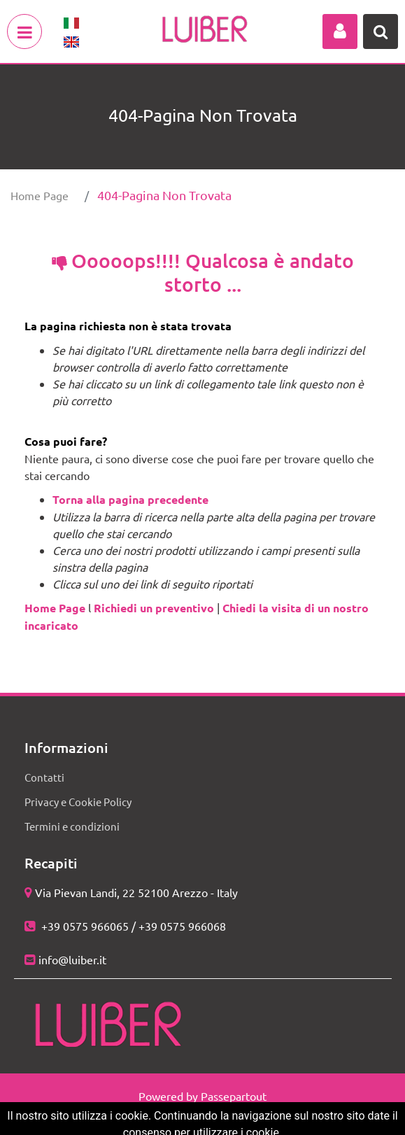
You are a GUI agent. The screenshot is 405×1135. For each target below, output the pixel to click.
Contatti (44, 777)
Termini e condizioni (72, 826)
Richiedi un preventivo (154, 607)
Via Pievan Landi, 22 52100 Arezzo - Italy (136, 892)
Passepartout (234, 1096)
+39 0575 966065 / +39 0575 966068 (132, 926)
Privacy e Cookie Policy (78, 801)
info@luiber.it (72, 959)
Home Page (39, 195)
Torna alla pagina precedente (130, 499)
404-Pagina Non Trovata (164, 195)
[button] (339, 31)
